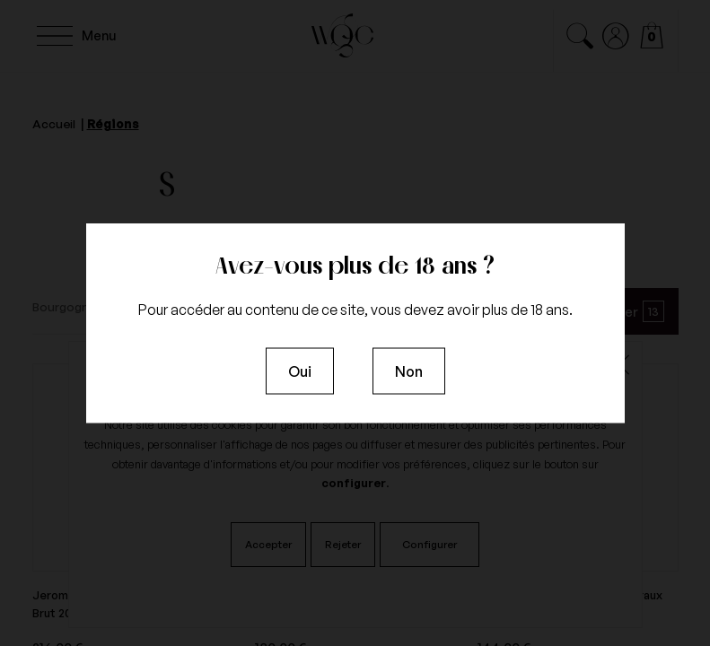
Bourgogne (64, 306)
